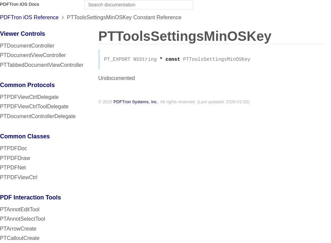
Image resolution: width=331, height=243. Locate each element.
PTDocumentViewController (33, 55)
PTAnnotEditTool (20, 209)
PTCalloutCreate (20, 238)
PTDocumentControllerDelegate (38, 116)
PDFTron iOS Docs (19, 4)
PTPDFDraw (15, 158)
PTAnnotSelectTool (22, 219)
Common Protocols (27, 85)
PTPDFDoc (13, 148)
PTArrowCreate (18, 229)
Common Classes (25, 136)
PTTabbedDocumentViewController (41, 65)
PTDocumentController (27, 46)
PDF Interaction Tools (30, 197)
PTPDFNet (13, 167)
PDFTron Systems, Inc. (135, 102)
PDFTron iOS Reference (29, 17)
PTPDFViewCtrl (18, 177)
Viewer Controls (22, 33)
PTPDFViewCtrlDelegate (29, 97)
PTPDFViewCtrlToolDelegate (34, 106)
